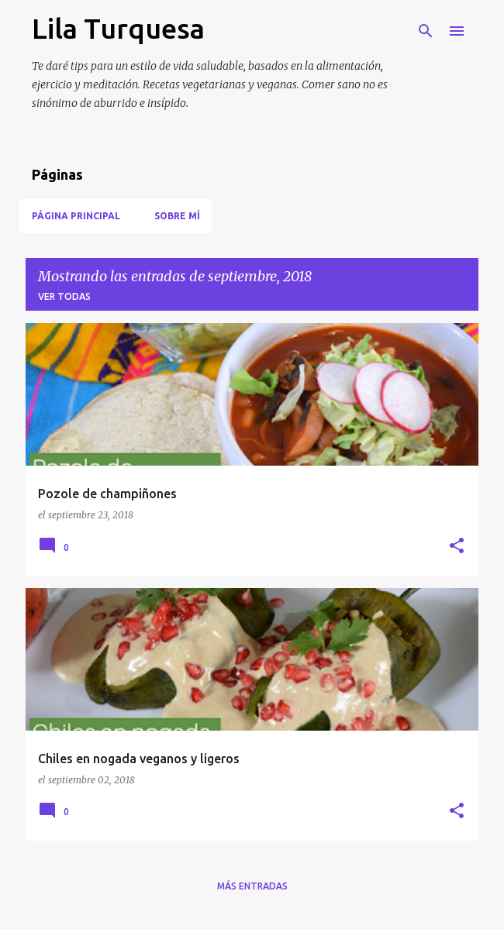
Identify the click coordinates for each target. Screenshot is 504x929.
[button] (456, 546)
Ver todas (64, 296)
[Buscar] (425, 31)
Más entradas (252, 886)
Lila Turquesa (118, 28)
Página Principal (76, 216)
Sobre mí (177, 216)
